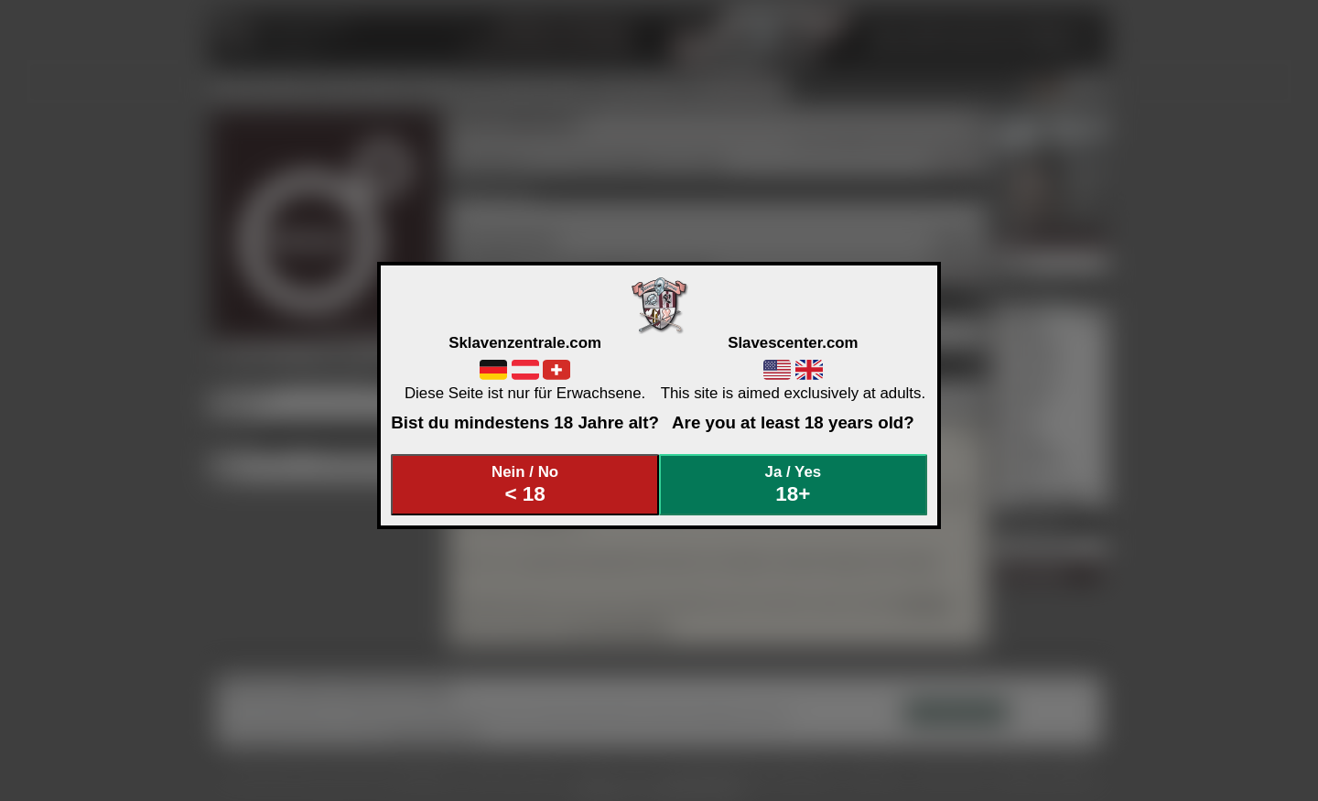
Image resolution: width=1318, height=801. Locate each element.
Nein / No (525, 484)
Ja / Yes (793, 484)
